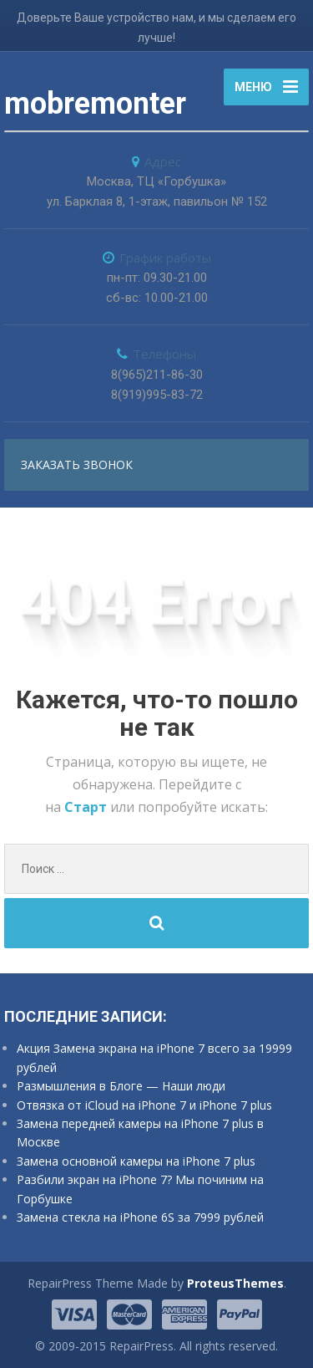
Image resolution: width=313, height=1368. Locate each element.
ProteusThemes (235, 1283)
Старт (87, 807)
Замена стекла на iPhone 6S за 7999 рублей (140, 1217)
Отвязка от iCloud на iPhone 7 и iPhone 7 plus (144, 1105)
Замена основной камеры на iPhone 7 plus (136, 1161)
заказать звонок (77, 464)
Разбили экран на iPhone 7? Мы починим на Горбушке (140, 1188)
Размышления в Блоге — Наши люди (121, 1086)
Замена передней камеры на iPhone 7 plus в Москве (140, 1132)
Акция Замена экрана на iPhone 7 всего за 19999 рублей (154, 1057)
